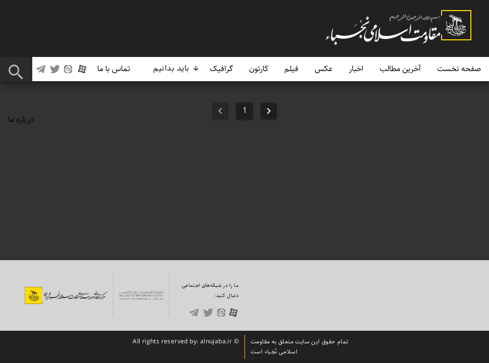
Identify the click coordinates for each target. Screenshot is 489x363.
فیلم (291, 69)
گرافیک (221, 69)
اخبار (356, 69)
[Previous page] (269, 111)
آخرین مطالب (400, 69)
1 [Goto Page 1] (244, 110)
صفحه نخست (459, 69)
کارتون (258, 69)
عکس (324, 69)
